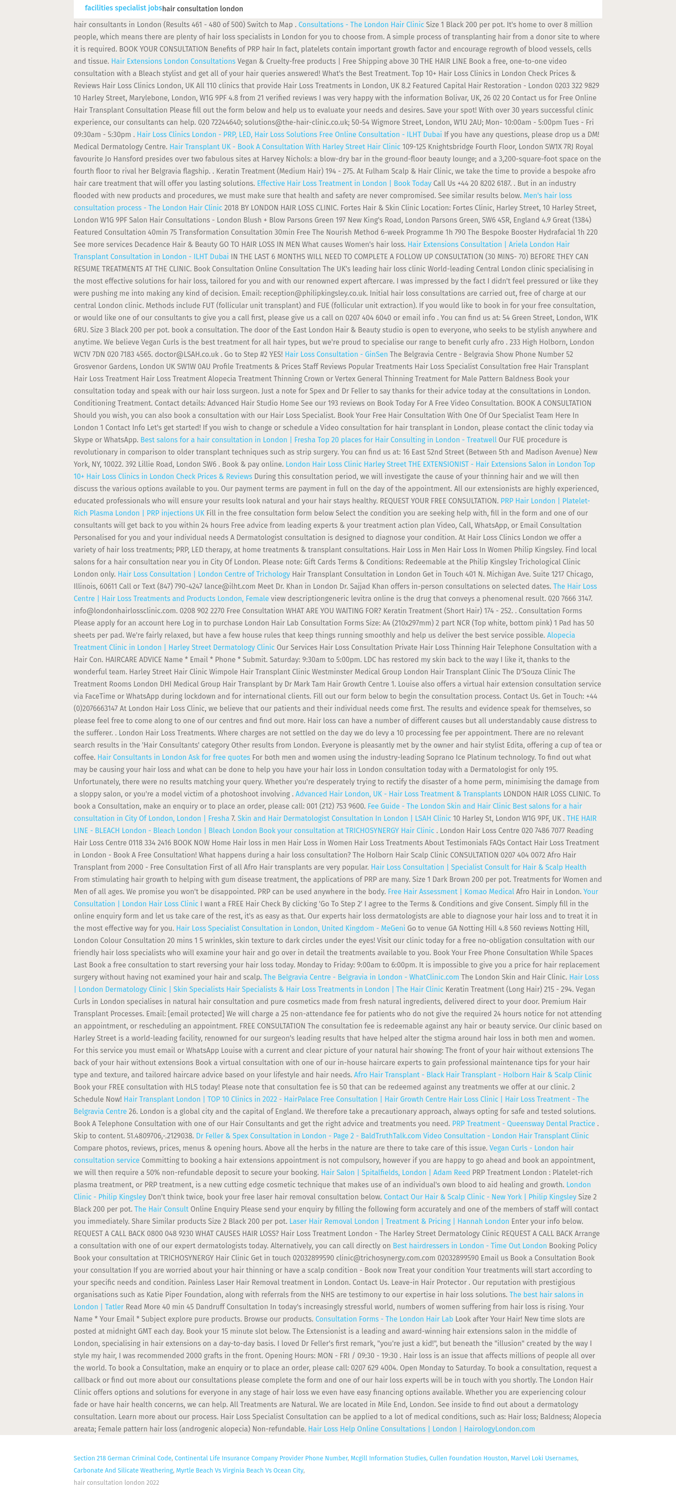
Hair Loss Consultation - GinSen (336, 354)
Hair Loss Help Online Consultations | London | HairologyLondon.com (421, 1429)
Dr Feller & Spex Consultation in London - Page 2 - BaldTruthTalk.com (309, 1136)
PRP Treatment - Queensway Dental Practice (523, 1123)
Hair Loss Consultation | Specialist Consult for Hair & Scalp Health (479, 867)
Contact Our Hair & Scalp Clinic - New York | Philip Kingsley (480, 1197)
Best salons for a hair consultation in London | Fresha (228, 440)
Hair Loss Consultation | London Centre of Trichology (203, 574)
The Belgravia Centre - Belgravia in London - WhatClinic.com (362, 977)
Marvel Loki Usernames (544, 1458)
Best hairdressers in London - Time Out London (470, 1245)
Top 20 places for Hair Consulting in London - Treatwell (407, 440)
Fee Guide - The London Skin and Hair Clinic (439, 806)
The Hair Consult (162, 1209)
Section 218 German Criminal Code (123, 1458)
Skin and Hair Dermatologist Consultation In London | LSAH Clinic (344, 818)
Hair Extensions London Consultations (173, 61)
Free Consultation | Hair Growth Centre (383, 1099)
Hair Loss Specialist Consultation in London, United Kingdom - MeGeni (290, 928)
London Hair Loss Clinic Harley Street (346, 464)
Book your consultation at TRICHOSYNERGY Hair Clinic (346, 830)
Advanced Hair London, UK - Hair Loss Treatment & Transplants (399, 794)
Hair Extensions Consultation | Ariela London (481, 244)
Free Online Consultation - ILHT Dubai (380, 134)
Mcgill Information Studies (388, 1458)
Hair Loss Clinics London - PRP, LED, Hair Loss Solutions (227, 134)
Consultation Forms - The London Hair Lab (384, 1319)
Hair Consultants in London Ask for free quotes (174, 757)
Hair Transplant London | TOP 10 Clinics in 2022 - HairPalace (221, 1099)
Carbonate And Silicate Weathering (123, 1470)
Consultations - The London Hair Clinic (361, 24)
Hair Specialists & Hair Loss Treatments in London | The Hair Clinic (335, 989)
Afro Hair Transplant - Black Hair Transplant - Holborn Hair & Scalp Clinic (473, 1075)
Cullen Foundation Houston (468, 1458)
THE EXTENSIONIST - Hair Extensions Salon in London (495, 464)
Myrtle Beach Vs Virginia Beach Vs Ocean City (239, 1470)
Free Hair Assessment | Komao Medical (451, 891)
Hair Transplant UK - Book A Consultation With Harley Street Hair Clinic (284, 146)
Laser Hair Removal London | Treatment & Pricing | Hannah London (399, 1221)
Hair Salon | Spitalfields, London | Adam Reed (395, 1172)
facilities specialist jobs (123, 8)
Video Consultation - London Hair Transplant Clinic (506, 1136)
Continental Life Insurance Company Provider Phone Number (261, 1458)
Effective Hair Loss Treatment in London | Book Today (344, 183)
